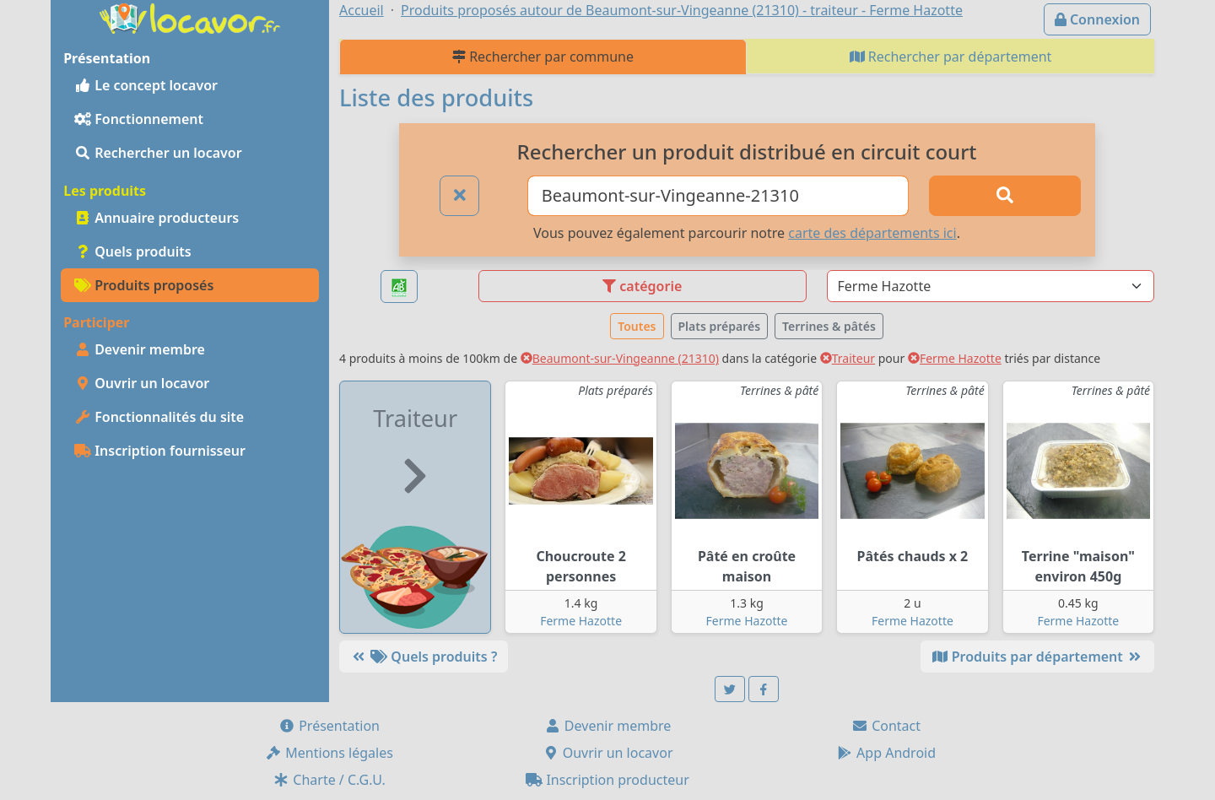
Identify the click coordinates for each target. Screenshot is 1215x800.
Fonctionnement (138, 119)
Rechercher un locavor (158, 152)
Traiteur (847, 358)
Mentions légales (329, 752)
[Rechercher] (1005, 196)
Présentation (329, 725)
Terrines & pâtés (829, 326)
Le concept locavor (146, 85)
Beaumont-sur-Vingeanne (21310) (620, 358)
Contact (886, 725)
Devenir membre (139, 349)
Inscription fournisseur (160, 450)
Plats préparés (719, 326)
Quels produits (133, 251)
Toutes (637, 326)
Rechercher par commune (543, 56)
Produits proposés (143, 285)
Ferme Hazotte (955, 358)
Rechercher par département (951, 56)
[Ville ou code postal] (718, 196)
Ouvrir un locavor (141, 383)
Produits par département (1037, 656)
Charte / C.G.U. (329, 779)
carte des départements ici (872, 233)
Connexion (1097, 19)
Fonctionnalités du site (159, 417)
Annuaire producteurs (156, 217)
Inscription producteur (607, 779)
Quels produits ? (423, 656)
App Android (886, 752)
